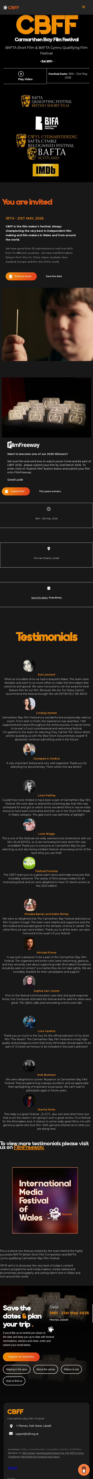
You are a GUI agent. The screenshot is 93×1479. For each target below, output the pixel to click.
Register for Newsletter (21, 1356)
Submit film (17, 491)
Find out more (23, 276)
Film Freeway (28, 1453)
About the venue (45, 1369)
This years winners (50, 491)
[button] (83, 8)
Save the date (54, 276)
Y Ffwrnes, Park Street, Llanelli (33, 1425)
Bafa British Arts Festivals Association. (40, 1456)
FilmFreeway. (29, 1147)
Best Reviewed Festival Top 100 (53, 1453)
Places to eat (71, 1369)
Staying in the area (16, 1369)
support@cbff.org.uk (26, 1433)
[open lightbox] (21, 74)
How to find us (14, 1380)
